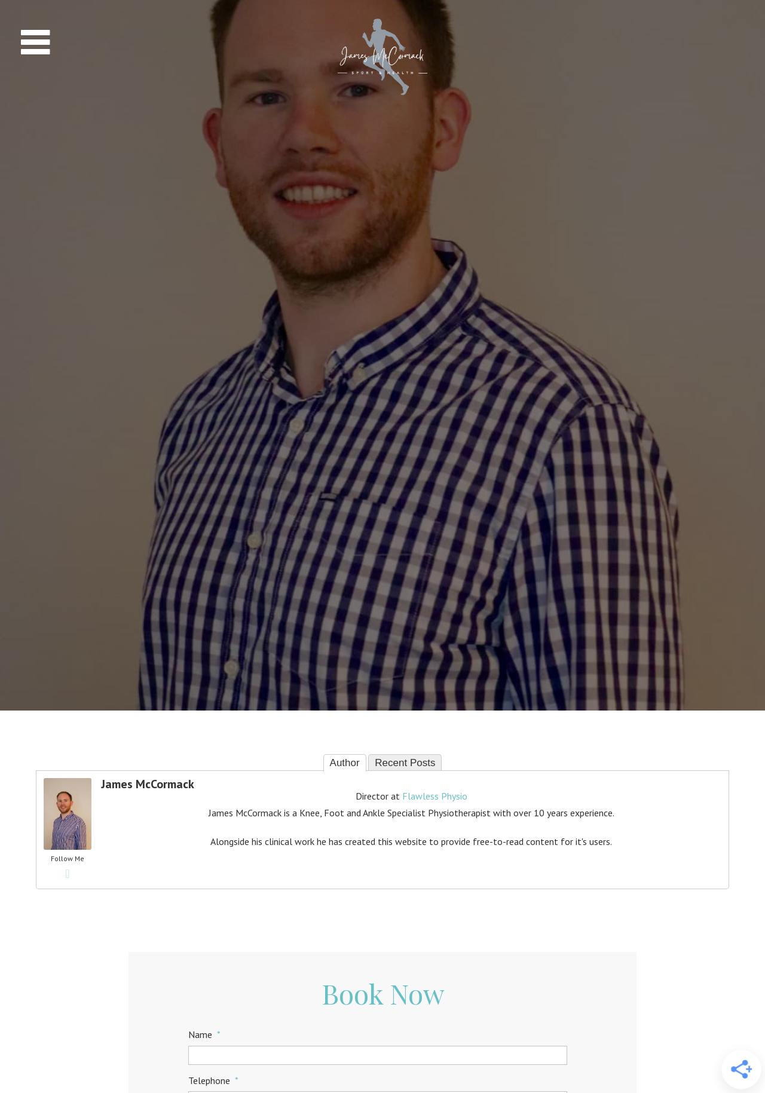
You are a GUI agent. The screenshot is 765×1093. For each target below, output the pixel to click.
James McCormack (147, 784)
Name (204, 1034)
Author (345, 763)
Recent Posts (405, 763)
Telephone (213, 1080)
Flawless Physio (434, 796)
